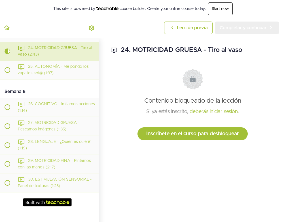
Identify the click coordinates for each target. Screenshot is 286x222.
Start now (220, 9)
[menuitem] (92, 28)
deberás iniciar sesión (214, 111)
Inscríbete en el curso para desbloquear (192, 133)
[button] (7, 28)
